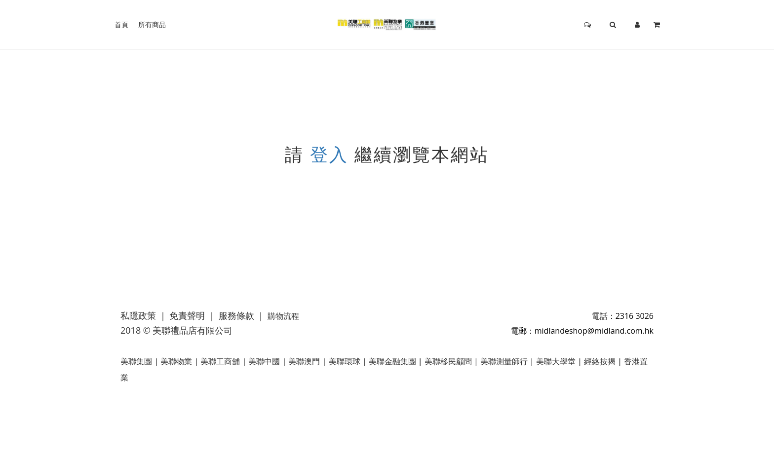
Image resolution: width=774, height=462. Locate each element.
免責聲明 (187, 315)
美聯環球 (344, 361)
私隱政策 (138, 315)
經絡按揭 (600, 361)
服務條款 (236, 315)
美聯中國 (264, 361)
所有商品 (152, 24)
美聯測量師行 (504, 361)
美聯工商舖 (220, 361)
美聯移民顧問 (448, 361)
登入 (329, 154)
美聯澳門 (304, 361)
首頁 (121, 24)
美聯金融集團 (392, 361)
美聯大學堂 (556, 361)
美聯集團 (136, 361)
